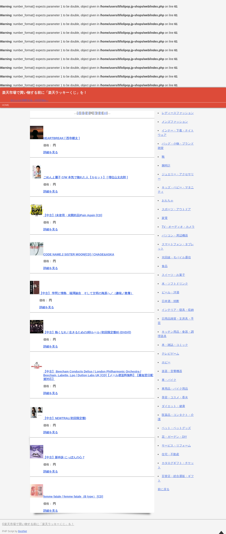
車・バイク (169, 379)
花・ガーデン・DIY (174, 436)
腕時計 (166, 165)
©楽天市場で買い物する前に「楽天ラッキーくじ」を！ (38, 524)
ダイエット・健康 (173, 406)
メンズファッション (175, 121)
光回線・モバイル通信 (176, 257)
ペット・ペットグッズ (176, 428)
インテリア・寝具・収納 (178, 309)
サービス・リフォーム (176, 445)
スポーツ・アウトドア (176, 209)
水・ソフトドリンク (175, 283)
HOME (5, 105)
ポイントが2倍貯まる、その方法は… (29, 100)
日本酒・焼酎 (170, 301)
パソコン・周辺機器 (175, 235)
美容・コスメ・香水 (175, 397)
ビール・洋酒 (170, 292)
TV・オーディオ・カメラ (178, 226)
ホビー (166, 362)
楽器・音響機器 (172, 371)
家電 (165, 218)
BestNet (22, 531)
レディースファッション (178, 113)
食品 (165, 266)
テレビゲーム (170, 353)
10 (105, 113)
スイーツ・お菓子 (173, 274)
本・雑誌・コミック (175, 344)
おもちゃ (167, 200)
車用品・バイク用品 (175, 388)
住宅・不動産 (170, 454)
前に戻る (163, 489)
